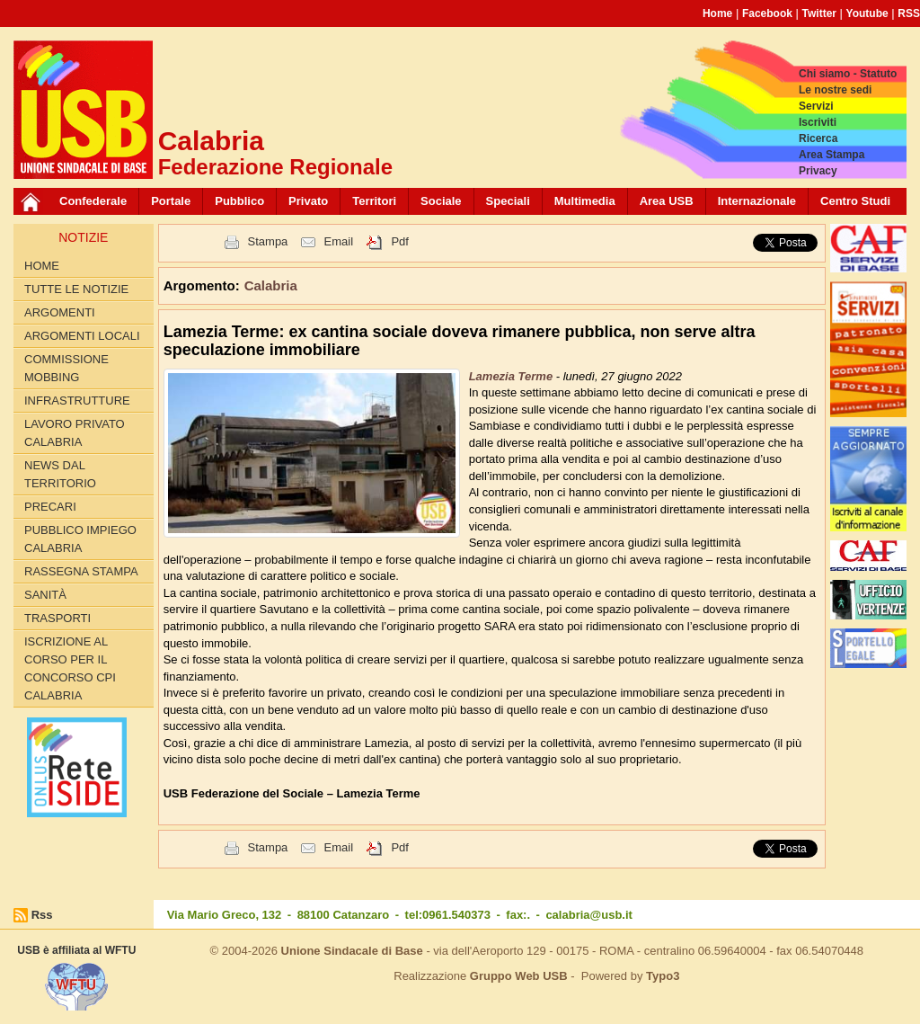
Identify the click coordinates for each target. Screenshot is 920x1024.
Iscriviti (817, 122)
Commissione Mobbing (66, 368)
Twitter (819, 13)
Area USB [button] (667, 201)
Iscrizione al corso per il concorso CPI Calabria (70, 668)
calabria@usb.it (588, 915)
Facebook (767, 13)
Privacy (818, 171)
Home (717, 13)
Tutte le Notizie (76, 289)
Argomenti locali (82, 336)
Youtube (867, 13)
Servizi (816, 106)
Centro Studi (855, 201)
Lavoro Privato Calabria (74, 433)
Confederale (93, 201)
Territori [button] (374, 201)
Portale (170, 201)
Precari (50, 506)
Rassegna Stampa (81, 571)
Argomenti (59, 312)
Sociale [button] (441, 201)
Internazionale (757, 201)
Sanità (45, 594)
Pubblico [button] (239, 201)
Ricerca (818, 138)
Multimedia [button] (584, 201)
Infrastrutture (77, 400)
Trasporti (57, 618)
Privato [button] (308, 201)
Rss (42, 915)
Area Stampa (831, 154)
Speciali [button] (508, 201)
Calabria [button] (270, 285)
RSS (909, 13)
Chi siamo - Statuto (848, 73)
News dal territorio (60, 474)
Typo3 (662, 976)
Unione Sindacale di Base (352, 950)
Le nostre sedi (835, 90)
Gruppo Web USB (519, 976)
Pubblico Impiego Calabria (80, 539)
